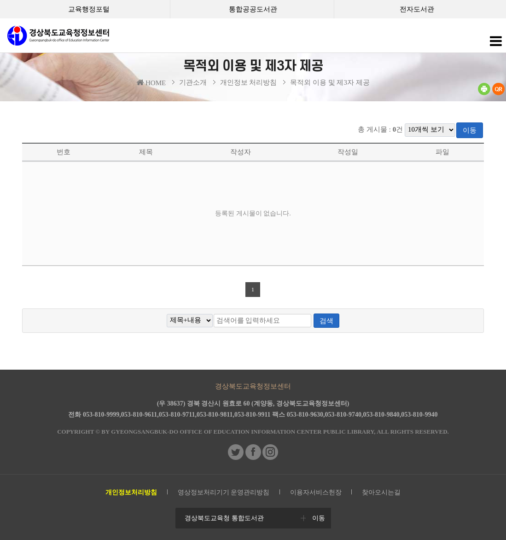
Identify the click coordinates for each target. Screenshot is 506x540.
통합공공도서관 (253, 9)
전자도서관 (417, 9)
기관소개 (193, 82)
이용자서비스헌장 (316, 492)
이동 (470, 130)
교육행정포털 (89, 9)
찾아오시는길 (381, 492)
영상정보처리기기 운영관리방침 (224, 492)
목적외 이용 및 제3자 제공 (330, 82)
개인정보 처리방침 (248, 82)
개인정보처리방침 (131, 492)
